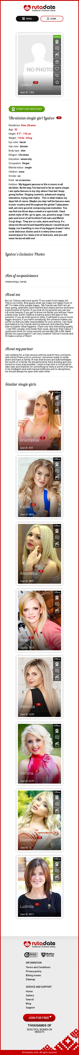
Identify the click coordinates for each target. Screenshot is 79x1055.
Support (30, 1007)
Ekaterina (28, 840)
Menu (29, 19)
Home (29, 991)
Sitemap (30, 979)
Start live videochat (29, 109)
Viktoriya (27, 706)
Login (53, 19)
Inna (24, 640)
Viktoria (26, 773)
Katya (25, 506)
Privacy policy (33, 971)
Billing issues (33, 975)
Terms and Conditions (38, 967)
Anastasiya (29, 440)
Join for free (39, 1018)
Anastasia (28, 573)
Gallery (30, 995)
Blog (28, 1003)
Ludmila (27, 906)
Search (30, 999)
